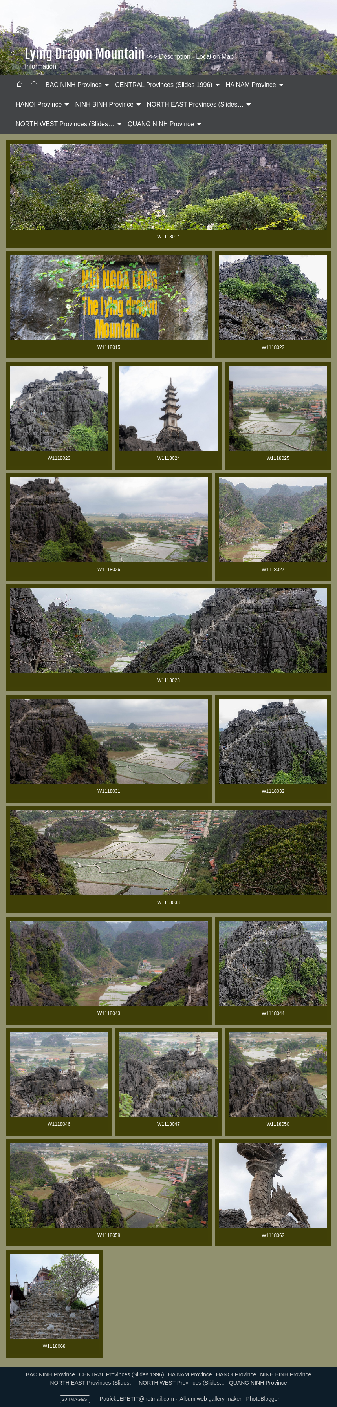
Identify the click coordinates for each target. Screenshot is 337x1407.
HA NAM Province (251, 84)
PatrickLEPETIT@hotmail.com (137, 1399)
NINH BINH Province (104, 104)
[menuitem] (19, 85)
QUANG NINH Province (161, 124)
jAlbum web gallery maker (210, 1399)
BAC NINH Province (74, 84)
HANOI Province (39, 104)
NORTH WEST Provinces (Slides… (65, 124)
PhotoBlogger (262, 1399)
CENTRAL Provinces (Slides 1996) (163, 84)
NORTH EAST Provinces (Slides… (195, 104)
